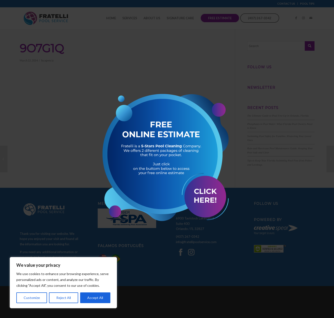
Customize (32, 298)
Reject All (63, 298)
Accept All (95, 298)
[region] (63, 282)
